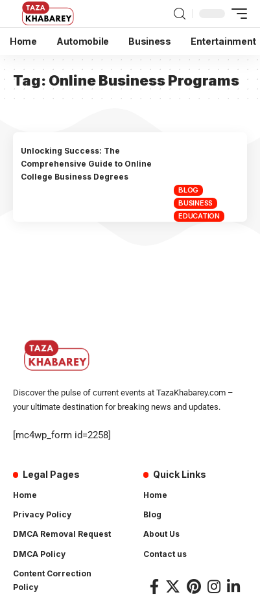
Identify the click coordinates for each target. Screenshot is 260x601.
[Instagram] (214, 586)
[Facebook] (154, 586)
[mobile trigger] (236, 13)
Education (199, 215)
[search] (180, 14)
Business (195, 202)
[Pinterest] (193, 586)
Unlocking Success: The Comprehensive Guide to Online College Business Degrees (86, 164)
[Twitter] (172, 586)
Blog (188, 189)
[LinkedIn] (233, 586)
